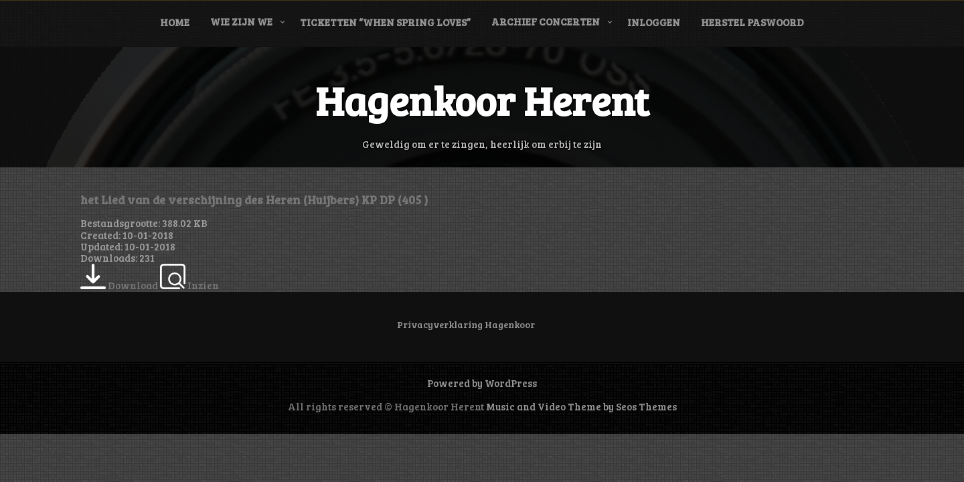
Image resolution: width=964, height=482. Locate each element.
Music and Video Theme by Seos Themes (581, 406)
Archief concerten (545, 21)
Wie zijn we (241, 21)
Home (174, 22)
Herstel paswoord (752, 22)
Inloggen (653, 22)
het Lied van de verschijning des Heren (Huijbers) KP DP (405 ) (254, 199)
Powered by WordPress (482, 383)
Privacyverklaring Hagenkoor (466, 324)
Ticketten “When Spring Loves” (385, 22)
